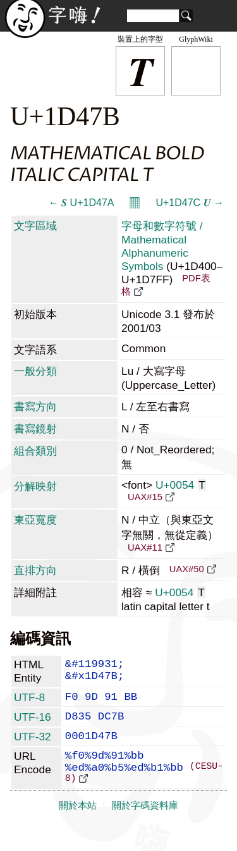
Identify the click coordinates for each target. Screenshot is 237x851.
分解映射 (35, 486)
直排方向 (35, 570)
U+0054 (180, 485)
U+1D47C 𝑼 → (189, 202)
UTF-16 (32, 724)
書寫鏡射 (35, 428)
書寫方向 (35, 406)
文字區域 (35, 225)
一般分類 (35, 371)
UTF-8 (29, 701)
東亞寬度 (35, 519)
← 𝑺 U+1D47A (81, 202)
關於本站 (78, 827)
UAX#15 (145, 497)
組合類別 (35, 450)
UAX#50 (186, 569)
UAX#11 (145, 547)
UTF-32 (32, 746)
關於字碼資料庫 (145, 827)
